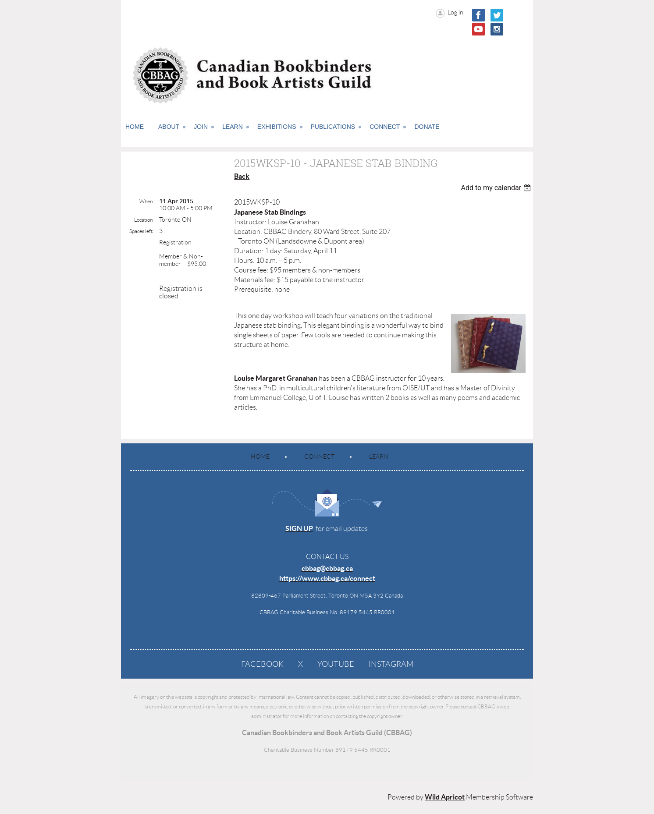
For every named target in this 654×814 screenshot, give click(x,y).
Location (143, 220)
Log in (455, 12)
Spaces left (141, 231)
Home (260, 456)
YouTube (335, 664)
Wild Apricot (445, 797)
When (146, 201)
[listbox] (497, 187)
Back (241, 176)
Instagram (391, 664)
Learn (378, 456)
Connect (319, 456)
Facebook (262, 664)
